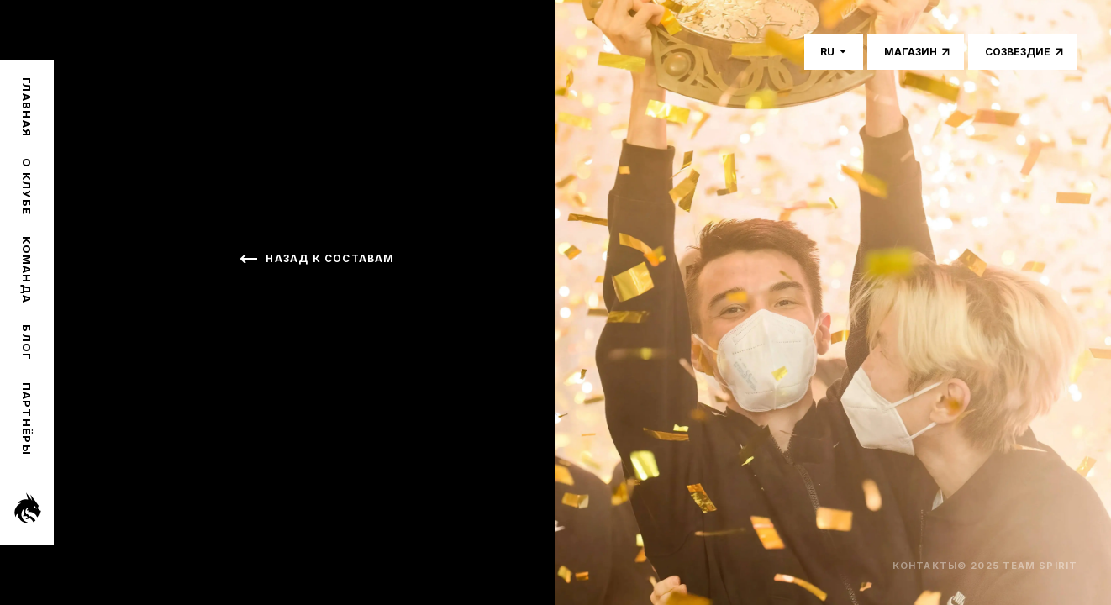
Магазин (910, 51)
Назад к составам (330, 259)
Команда (27, 269)
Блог (27, 342)
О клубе (27, 186)
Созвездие (1017, 51)
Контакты (924, 565)
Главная (27, 107)
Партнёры (27, 418)
